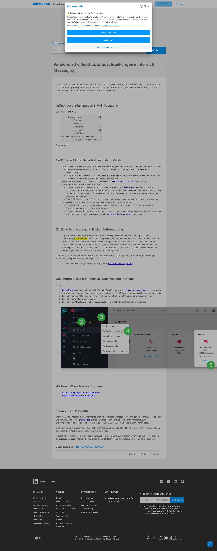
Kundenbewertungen (41, 523)
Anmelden (180, 4)
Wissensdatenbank (60, 43)
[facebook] (161, 482)
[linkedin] (173, 482)
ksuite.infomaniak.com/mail (122, 181)
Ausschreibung (87, 509)
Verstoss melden (63, 516)
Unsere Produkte (61, 4)
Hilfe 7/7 (59, 498)
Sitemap (116, 539)
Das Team (37, 501)
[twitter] (166, 482)
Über (92, 4)
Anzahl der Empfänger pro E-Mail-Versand (80, 392)
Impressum (37, 519)
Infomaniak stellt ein (41, 505)
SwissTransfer (128, 187)
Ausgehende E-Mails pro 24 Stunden (78, 395)
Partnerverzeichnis (88, 505)
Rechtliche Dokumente (100, 536)
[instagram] (180, 482)
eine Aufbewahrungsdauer (120, 263)
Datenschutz (87, 539)
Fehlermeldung (85, 420)
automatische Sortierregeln (119, 214)
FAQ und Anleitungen (64, 501)
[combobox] (107, 50)
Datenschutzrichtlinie (102, 539)
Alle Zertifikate (39, 516)
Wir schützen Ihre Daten (172, 511)
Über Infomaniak (39, 498)
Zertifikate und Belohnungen (116, 501)
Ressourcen (79, 4)
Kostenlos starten (163, 4)
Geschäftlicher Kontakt (65, 509)
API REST (60, 512)
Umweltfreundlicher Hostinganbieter (119, 498)
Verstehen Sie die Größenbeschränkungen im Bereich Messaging (104, 43)
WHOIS (59, 519)
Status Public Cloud (64, 523)
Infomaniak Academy (89, 512)
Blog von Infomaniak (41, 512)
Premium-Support (63, 505)
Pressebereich (39, 509)
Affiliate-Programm (89, 501)
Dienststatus (61, 527)
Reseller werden (87, 498)
